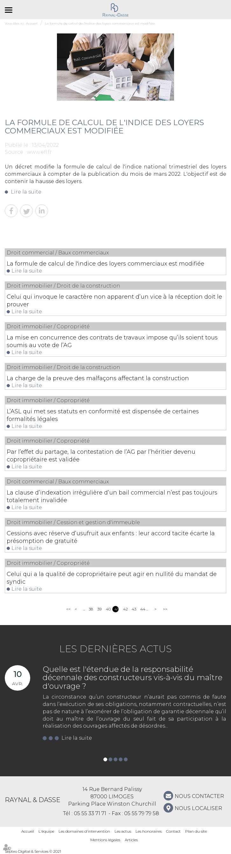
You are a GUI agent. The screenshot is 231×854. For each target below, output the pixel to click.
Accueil (27, 831)
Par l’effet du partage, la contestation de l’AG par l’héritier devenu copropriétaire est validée (101, 455)
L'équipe (46, 831)
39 (99, 609)
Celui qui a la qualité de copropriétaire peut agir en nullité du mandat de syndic (112, 578)
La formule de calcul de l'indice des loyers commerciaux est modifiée (105, 263)
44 (142, 609)
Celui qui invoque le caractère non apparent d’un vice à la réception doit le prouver (114, 300)
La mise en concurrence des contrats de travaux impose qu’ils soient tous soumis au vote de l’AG (112, 341)
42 (125, 609)
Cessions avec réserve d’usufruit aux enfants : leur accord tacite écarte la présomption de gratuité (111, 537)
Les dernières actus (115, 649)
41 (116, 609)
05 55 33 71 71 (90, 813)
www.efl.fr (39, 152)
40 (108, 609)
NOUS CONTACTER (199, 796)
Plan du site (196, 831)
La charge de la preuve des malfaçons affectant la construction (98, 378)
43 (134, 609)
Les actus (123, 831)
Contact (173, 831)
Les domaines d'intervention (84, 831)
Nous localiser (198, 808)
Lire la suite (26, 192)
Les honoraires (149, 831)
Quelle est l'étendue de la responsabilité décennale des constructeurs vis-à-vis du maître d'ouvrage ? (132, 678)
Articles (131, 839)
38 (91, 609)
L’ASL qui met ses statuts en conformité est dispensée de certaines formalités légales (103, 415)
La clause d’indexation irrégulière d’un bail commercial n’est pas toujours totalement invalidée (112, 496)
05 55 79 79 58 (141, 813)
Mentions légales (105, 839)
